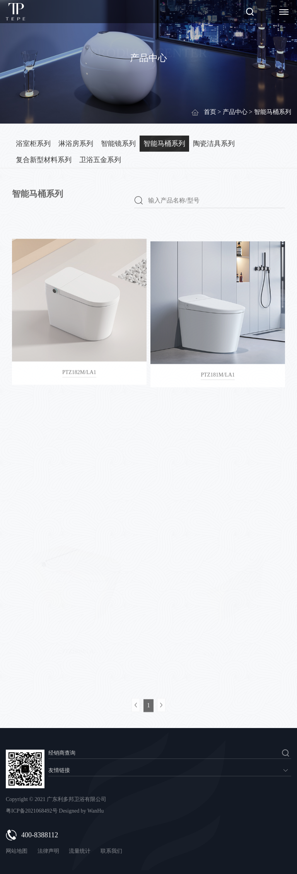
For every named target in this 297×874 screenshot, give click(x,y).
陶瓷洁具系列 (214, 143)
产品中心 (235, 112)
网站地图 (16, 851)
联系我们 (111, 851)
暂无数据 (169, 770)
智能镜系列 (118, 143)
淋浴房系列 (75, 143)
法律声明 (49, 851)
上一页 (135, 714)
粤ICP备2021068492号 (32, 811)
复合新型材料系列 (44, 159)
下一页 (161, 714)
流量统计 (79, 851)
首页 (210, 112)
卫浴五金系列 (100, 159)
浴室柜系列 (33, 143)
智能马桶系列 (164, 143)
